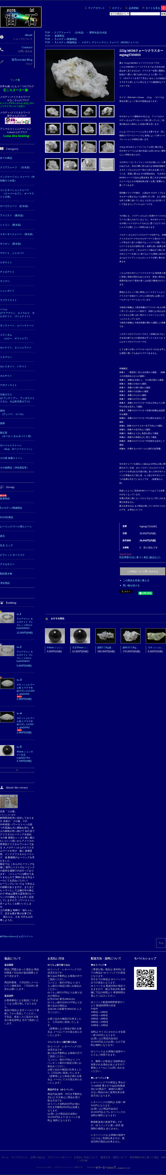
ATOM (83, 1160)
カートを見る (156, 8)
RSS (163, 1157)
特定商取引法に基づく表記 (144, 1157)
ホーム (5, 1157)
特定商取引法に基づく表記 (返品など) (139, 557)
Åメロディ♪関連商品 (66, 39)
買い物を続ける (131, 585)
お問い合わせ (37, 1157)
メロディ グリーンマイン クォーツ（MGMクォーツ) (109, 42)
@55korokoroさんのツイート (16, 936)
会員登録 (134, 8)
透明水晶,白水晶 (98, 32)
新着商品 (59, 35)
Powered (108, 1167)
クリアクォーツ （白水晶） (69, 32)
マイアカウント (96, 8)
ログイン (117, 8)
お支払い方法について (86, 1157)
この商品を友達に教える (136, 580)
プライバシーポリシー (59, 1157)
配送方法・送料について (114, 1157)
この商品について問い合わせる (142, 571)
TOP (47, 32)
